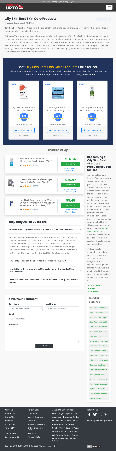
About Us (9, 410)
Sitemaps (32, 433)
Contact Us (33, 413)
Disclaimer (32, 420)
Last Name (51, 304)
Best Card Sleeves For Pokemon (102, 312)
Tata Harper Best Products (100, 341)
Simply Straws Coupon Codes (65, 431)
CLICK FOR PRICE (23, 130)
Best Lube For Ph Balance (100, 327)
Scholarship (10, 424)
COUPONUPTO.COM (24, 446)
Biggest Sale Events (36, 424)
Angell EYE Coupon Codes (63, 410)
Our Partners (10, 433)
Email (11, 314)
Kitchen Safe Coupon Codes (64, 420)
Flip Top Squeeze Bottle (99, 360)
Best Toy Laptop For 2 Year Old (102, 355)
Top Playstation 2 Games (100, 331)
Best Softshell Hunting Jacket (101, 398)
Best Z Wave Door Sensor (100, 394)
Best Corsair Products (98, 346)
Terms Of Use (11, 428)
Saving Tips (10, 417)
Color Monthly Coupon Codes (65, 417)
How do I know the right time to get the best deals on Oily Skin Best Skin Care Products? (41, 270)
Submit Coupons (35, 417)
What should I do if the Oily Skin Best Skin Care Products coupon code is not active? (43, 281)
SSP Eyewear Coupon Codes (65, 435)
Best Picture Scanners (98, 384)
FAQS (92, 288)
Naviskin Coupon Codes (63, 424)
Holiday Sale (33, 410)
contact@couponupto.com (99, 420)
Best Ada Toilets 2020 (98, 322)
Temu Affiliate (34, 437)
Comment (14, 324)
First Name (14, 304)
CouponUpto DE (12, 437)
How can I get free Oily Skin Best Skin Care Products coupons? (37, 261)
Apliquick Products (97, 389)
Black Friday (97, 231)
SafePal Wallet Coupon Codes (65, 428)
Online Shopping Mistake (35, 429)
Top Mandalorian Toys (99, 379)
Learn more (95, 285)
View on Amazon (70, 168)
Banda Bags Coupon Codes (64, 413)
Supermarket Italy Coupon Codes (64, 439)
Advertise (9, 420)
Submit (44, 346)
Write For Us (10, 413)
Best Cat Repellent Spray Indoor (102, 370)
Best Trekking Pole (97, 374)
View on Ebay (70, 170)
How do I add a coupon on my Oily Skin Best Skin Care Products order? (41, 229)
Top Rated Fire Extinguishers (101, 317)
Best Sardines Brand (98, 307)
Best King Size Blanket (98, 365)
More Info (70, 164)
